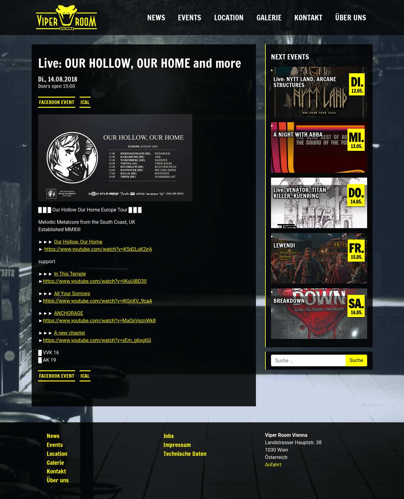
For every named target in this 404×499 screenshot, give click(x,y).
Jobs (168, 436)
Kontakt (308, 17)
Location (229, 17)
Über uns (350, 17)
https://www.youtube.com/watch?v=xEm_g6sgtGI (97, 340)
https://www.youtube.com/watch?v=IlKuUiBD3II (95, 281)
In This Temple (70, 274)
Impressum (177, 445)
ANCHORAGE (68, 313)
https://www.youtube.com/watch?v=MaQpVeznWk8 (99, 321)
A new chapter (69, 333)
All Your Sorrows (72, 293)
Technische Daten (184, 453)
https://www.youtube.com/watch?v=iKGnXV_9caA (97, 301)
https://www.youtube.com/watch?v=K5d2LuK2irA (98, 249)
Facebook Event (56, 102)
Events (189, 17)
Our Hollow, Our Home (78, 242)
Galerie (269, 17)
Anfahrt (273, 465)
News (156, 17)
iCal (85, 102)
